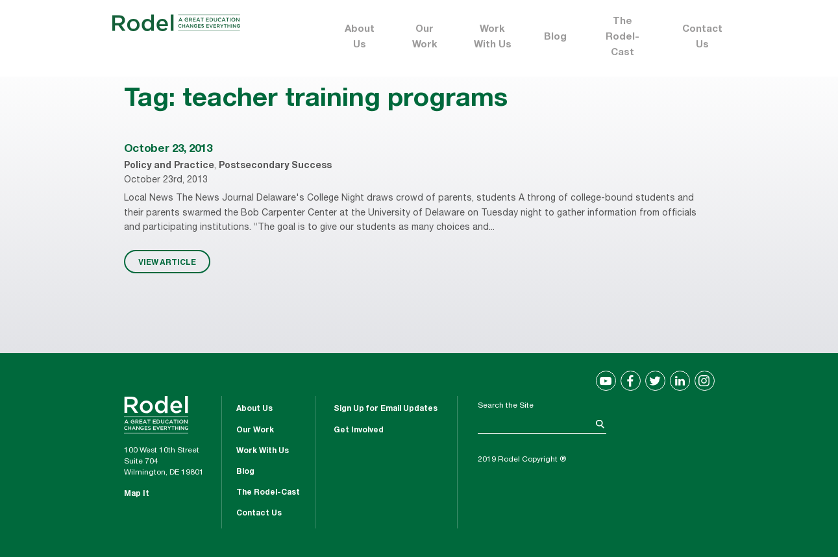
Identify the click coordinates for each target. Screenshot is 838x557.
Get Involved (359, 430)
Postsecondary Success (275, 166)
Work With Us (492, 37)
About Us (360, 37)
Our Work (424, 37)
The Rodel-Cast (622, 37)
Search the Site (506, 406)
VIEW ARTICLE (167, 261)
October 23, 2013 (168, 149)
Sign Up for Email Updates (385, 409)
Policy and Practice (169, 166)
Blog (555, 37)
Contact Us (702, 37)
